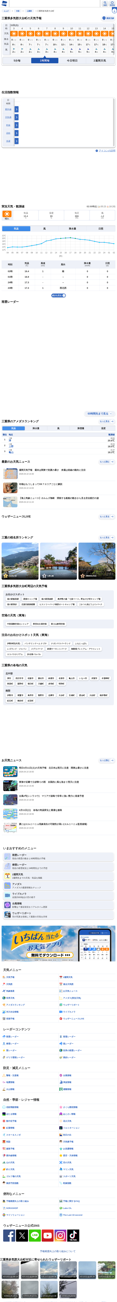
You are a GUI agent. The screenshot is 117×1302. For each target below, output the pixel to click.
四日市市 (19, 678)
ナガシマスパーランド (61, 643)
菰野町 (20, 684)
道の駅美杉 (12, 604)
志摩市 (51, 695)
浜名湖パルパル (34, 654)
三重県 (29, 11)
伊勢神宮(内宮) (13, 643)
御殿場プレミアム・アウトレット (86, 649)
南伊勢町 (103, 695)
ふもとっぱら (81, 643)
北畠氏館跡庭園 (28, 604)
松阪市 (31, 678)
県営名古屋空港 (40, 624)
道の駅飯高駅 (13, 599)
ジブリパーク (37, 649)
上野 (11, 446)
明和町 (62, 684)
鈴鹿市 (51, 678)
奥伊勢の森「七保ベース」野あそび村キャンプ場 (79, 599)
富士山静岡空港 (58, 624)
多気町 (51, 684)
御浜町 (20, 701)
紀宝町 (31, 701)
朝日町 (31, 684)
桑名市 (41, 678)
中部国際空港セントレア (18, 624)
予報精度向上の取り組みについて (58, 1251)
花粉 (8, 133)
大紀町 (92, 695)
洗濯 (8, 141)
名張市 (62, 678)
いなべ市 (83, 678)
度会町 (82, 695)
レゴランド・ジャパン (17, 649)
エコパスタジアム (15, 654)
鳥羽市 (31, 695)
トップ (6, 11)
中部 (17, 11)
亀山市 (72, 678)
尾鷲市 (20, 695)
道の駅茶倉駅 (47, 599)
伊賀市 (94, 678)
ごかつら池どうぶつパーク (90, 604)
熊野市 (41, 695)
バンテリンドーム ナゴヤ (36, 643)
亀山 (11, 452)
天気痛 (8, 117)
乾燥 (8, 125)
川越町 (41, 684)
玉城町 (72, 695)
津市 (9, 678)
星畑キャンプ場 (30, 599)
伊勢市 (10, 695)
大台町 (62, 695)
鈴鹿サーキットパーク (57, 649)
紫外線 (8, 109)
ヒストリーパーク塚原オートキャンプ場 (57, 604)
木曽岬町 (105, 678)
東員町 (10, 684)
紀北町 (10, 701)
